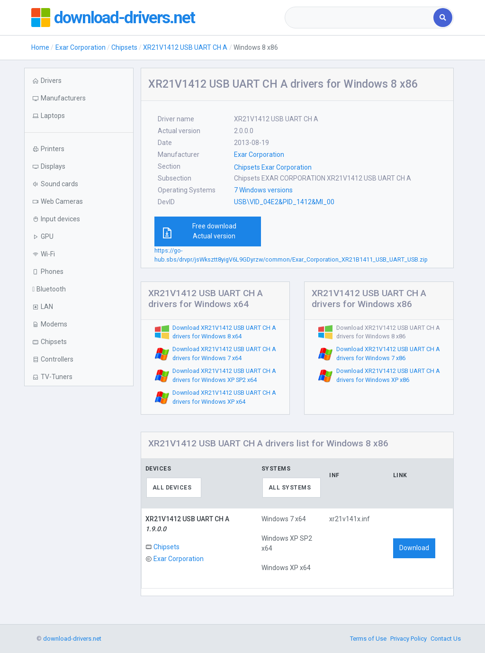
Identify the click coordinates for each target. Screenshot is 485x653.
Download (414, 548)
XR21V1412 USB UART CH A (185, 47)
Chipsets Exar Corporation (273, 167)
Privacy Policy (408, 638)
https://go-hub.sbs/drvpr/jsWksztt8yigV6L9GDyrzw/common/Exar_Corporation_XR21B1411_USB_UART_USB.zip (291, 255)
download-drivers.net (125, 17)
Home (40, 47)
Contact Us (446, 638)
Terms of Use (368, 638)
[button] (79, 116)
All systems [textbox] (290, 487)
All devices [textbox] (172, 487)
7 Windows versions (263, 190)
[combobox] (360, 17)
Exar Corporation (80, 47)
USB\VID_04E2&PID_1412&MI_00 (284, 202)
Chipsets (124, 47)
